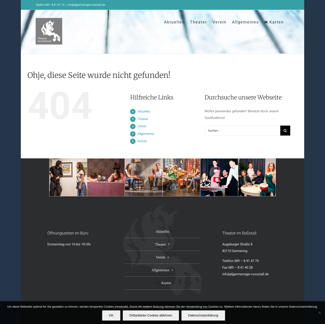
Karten (142, 141)
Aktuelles (144, 111)
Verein (142, 126)
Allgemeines (146, 134)
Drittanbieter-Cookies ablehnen (151, 315)
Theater (143, 119)
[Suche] (285, 131)
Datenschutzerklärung (203, 315)
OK (111, 315)
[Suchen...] (242, 131)
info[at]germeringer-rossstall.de (86, 4)
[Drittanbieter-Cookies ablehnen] (319, 312)
